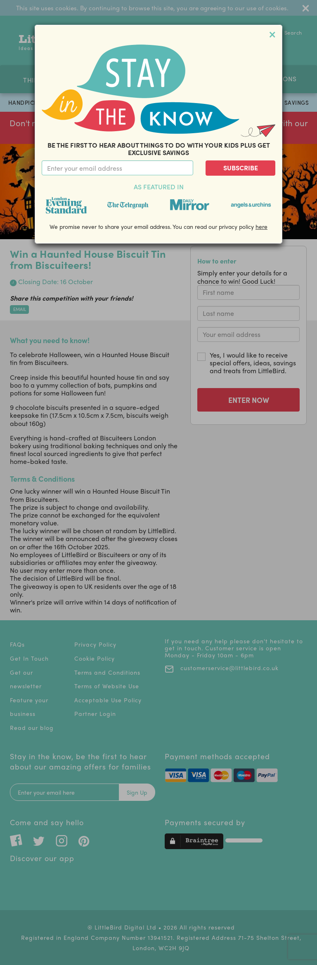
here (261, 226)
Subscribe (240, 167)
